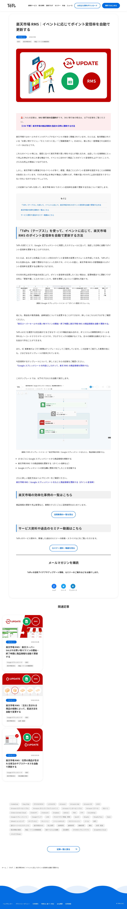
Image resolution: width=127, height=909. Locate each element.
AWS (98, 804)
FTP (82, 813)
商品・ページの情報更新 (41, 41)
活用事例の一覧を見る (63, 514)
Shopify (86, 817)
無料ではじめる (111, 6)
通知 (90, 825)
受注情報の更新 (16, 830)
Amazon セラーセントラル (20, 808)
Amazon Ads (74, 804)
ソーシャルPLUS (58, 821)
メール (87, 821)
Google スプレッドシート (19, 817)
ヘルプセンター (8, 904)
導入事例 (41, 5)
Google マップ (36, 817)
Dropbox (56, 813)
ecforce (66, 813)
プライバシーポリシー (23, 904)
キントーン (45, 821)
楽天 (18, 41)
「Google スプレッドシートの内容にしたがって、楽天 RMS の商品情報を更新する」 (53, 365)
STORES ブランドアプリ (81, 830)
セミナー (58, 5)
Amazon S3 (88, 804)
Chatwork (44, 813)
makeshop (14, 804)
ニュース (70, 5)
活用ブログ (49, 5)
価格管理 (81, 825)
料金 (63, 5)
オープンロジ (32, 821)
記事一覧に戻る (67, 849)
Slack (109, 817)
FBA (74, 813)
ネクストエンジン (74, 821)
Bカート (105, 808)
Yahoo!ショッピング (17, 821)
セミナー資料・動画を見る (63, 548)
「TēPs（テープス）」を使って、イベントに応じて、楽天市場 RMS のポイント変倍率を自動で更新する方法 (61, 205)
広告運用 (66, 830)
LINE (47, 817)
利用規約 (35, 904)
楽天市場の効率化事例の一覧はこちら (35, 210)
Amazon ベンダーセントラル (72, 808)
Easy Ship (26, 804)
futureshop (91, 813)
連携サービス (32, 5)
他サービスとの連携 (51, 830)
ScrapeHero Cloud (100, 830)
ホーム (4, 868)
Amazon (63, 804)
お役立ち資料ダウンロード (87, 6)
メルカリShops (16, 834)
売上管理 (50, 825)
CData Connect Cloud (18, 813)
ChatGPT (33, 813)
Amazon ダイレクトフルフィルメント (45, 808)
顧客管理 (71, 825)
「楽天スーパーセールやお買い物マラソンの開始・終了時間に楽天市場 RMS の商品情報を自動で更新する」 (63, 323)
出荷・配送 (99, 825)
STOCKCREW (38, 804)
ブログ (11, 868)
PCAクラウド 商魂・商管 (62, 817)
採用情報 (68, 904)
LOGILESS (51, 804)
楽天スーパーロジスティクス (20, 825)
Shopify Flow (98, 817)
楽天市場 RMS (27, 41)
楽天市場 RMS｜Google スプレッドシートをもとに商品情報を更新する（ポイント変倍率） (55, 482)
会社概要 (60, 904)
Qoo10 (77, 817)
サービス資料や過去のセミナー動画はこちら (37, 215)
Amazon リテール (92, 808)
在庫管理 (61, 825)
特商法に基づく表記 (47, 904)
